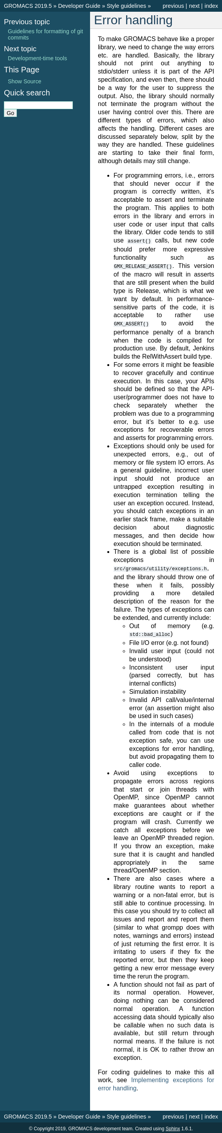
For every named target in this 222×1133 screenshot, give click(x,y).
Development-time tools (37, 58)
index (211, 6)
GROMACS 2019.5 (28, 6)
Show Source (25, 81)
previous (173, 6)
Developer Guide (79, 6)
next (194, 6)
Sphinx (173, 1126)
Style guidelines (126, 6)
